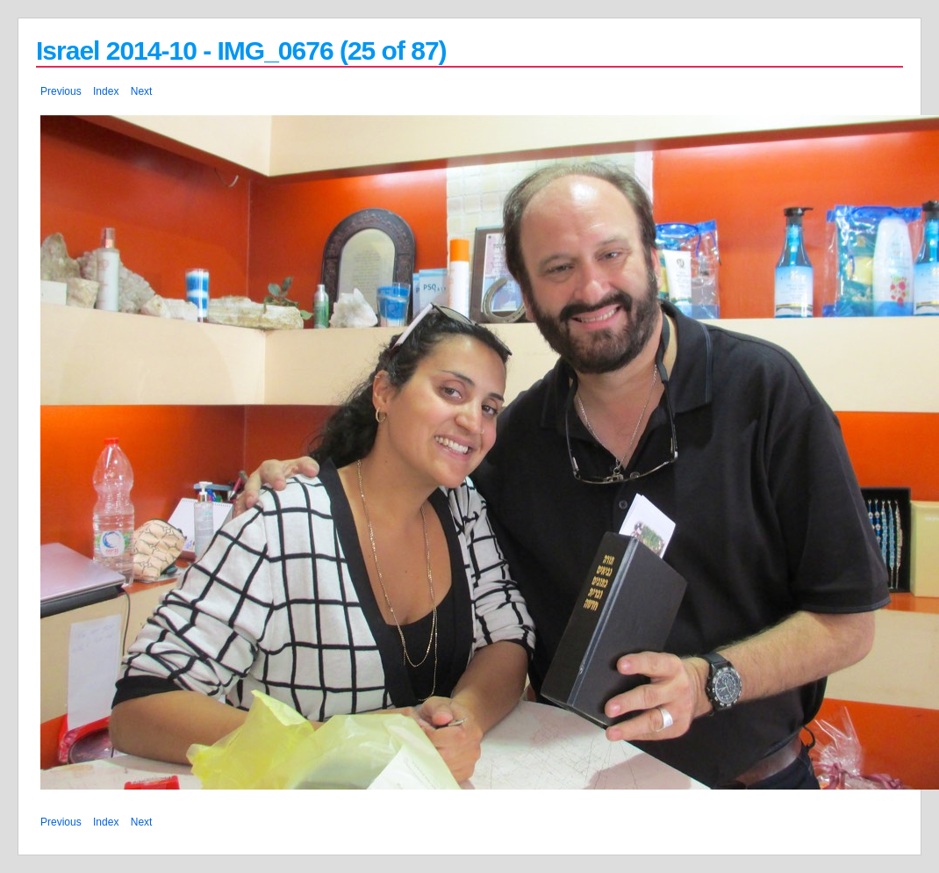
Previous (61, 91)
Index (105, 91)
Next (142, 91)
